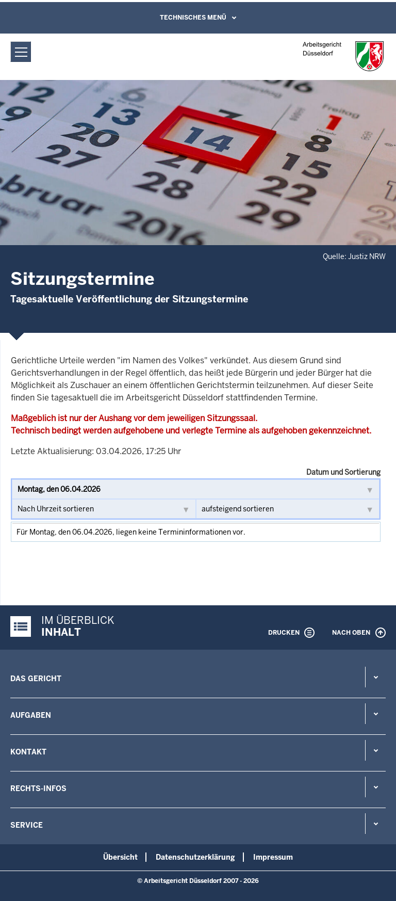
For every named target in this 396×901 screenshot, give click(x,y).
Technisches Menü (193, 17)
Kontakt (28, 752)
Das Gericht (35, 678)
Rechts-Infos (38, 788)
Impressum (273, 857)
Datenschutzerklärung (195, 857)
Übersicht (120, 857)
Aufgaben (30, 715)
